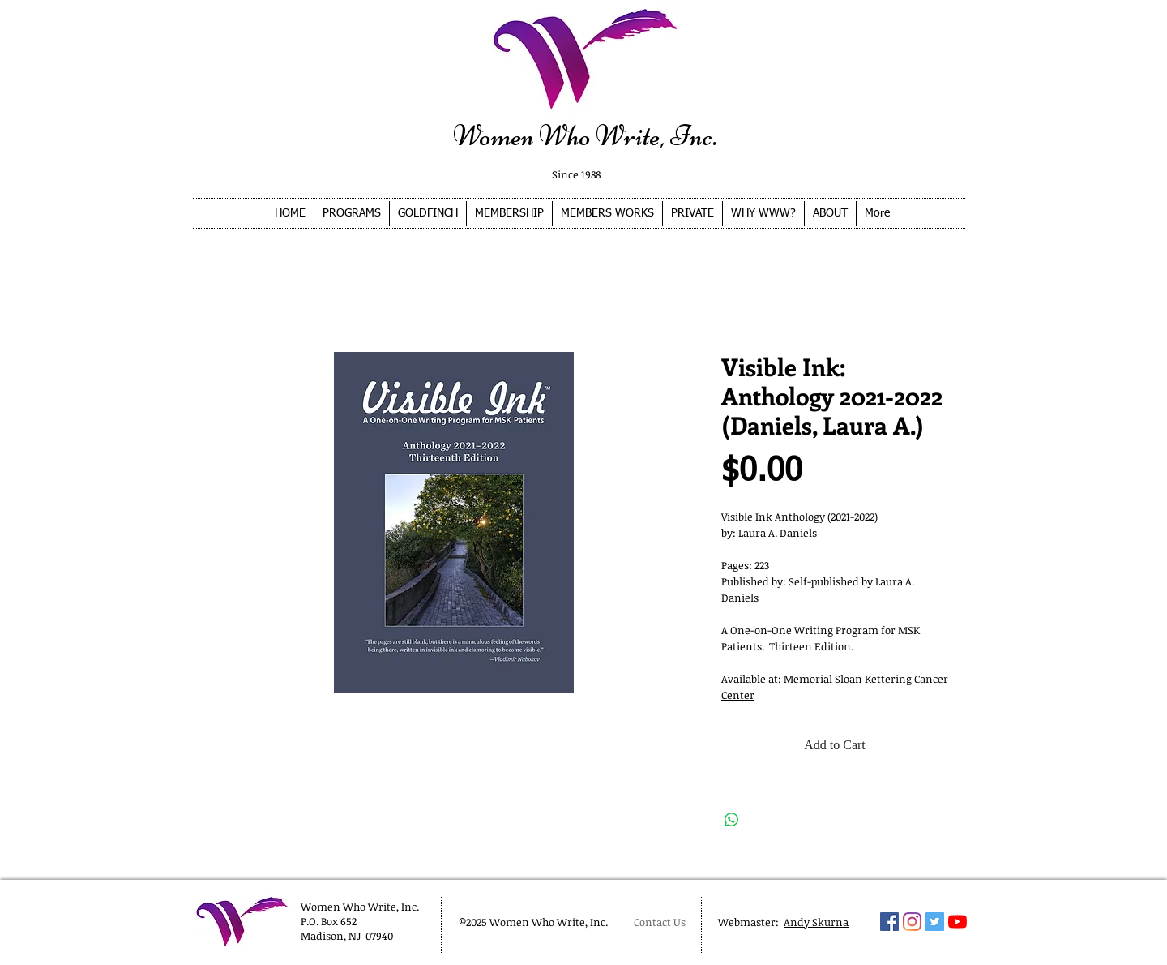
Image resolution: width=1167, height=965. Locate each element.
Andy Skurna (816, 922)
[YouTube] (957, 921)
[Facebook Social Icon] (889, 921)
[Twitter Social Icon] (934, 921)
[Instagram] (912, 921)
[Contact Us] (663, 922)
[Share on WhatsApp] (732, 820)
